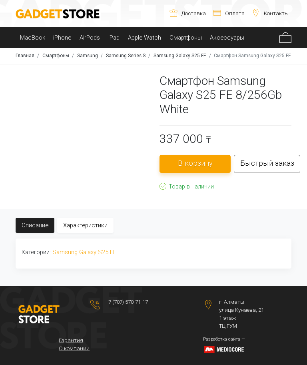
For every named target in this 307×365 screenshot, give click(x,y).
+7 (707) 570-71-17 (127, 302)
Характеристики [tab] (85, 225)
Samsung (87, 55)
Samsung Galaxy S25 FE (180, 55)
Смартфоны (185, 37)
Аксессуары (227, 37)
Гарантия (71, 340)
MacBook (32, 37)
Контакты (270, 13)
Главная (25, 55)
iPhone (62, 37)
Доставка (187, 13)
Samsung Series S (126, 55)
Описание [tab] (35, 225)
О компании (74, 348)
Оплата (229, 13)
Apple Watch (144, 37)
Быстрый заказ (267, 163)
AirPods (90, 37)
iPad (114, 37)
